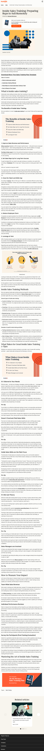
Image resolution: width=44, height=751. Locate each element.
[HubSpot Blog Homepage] (4, 1)
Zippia (8, 224)
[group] (22, 714)
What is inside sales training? (9, 80)
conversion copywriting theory (22, 508)
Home (2, 5)
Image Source (22, 274)
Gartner (9, 180)
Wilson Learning (5, 146)
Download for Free (16, 26)
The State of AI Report (17, 240)
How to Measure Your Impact (9, 88)
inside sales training (19, 111)
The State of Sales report (7, 152)
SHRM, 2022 (13, 204)
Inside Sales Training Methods (9, 83)
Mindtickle (9, 163)
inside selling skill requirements (16, 479)
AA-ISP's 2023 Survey (33, 248)
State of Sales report (26, 294)
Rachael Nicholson (12, 16)
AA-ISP (15, 193)
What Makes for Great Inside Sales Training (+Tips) (14, 85)
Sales (6, 5)
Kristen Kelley (21, 488)
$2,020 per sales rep (22, 68)
